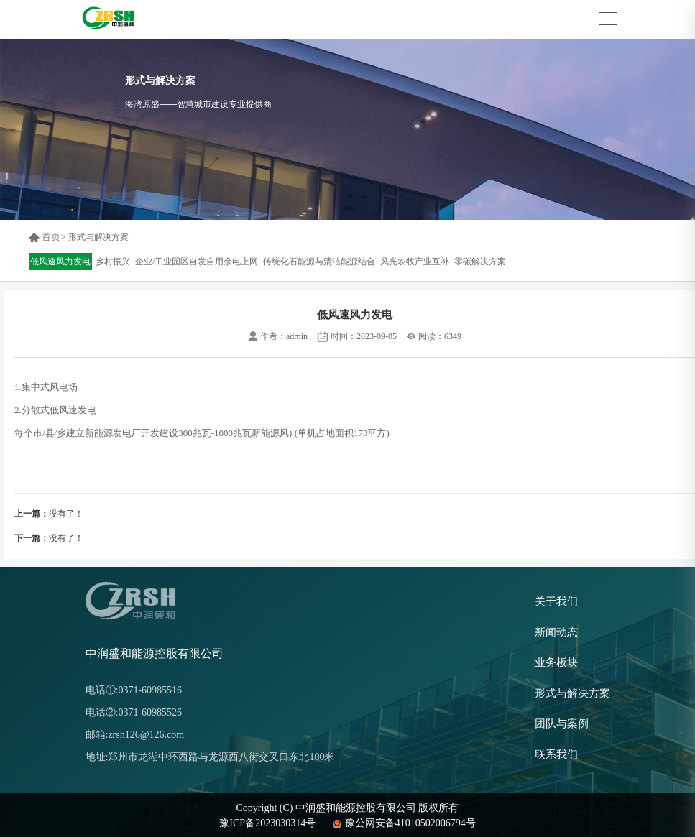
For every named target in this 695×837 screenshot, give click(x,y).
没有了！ (48, 514)
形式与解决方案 (98, 237)
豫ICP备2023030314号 (267, 823)
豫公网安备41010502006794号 (403, 823)
